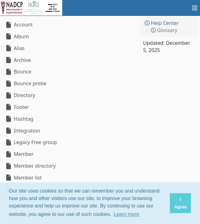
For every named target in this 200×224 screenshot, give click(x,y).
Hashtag (19, 118)
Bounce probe (26, 83)
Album (17, 36)
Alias (15, 48)
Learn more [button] (126, 214)
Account (19, 24)
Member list (23, 177)
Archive (18, 60)
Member (19, 154)
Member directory (30, 165)
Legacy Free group (31, 142)
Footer (17, 107)
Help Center (162, 23)
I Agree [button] (180, 203)
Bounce (18, 71)
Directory (20, 95)
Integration (22, 130)
